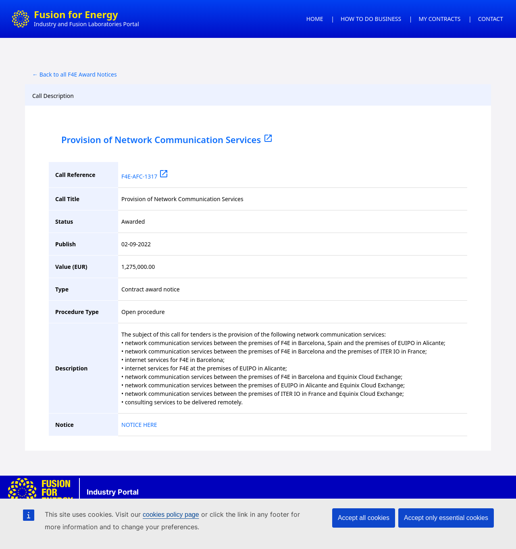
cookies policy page (171, 514)
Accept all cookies (363, 517)
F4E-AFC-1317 (145, 176)
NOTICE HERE (139, 424)
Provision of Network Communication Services (167, 139)
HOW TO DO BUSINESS (371, 19)
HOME (314, 19)
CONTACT (490, 19)
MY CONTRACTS (440, 19)
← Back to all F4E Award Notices (74, 74)
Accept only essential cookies (446, 517)
